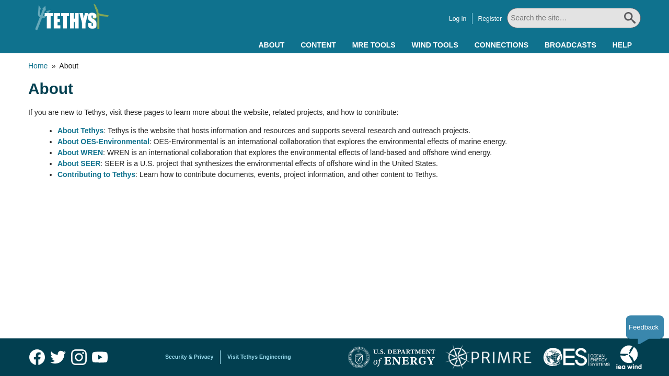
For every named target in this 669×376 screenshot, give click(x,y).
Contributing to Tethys (96, 174)
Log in (457, 18)
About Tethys (80, 130)
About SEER (78, 163)
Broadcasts (570, 45)
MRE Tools (374, 45)
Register (490, 18)
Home (38, 66)
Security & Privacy (189, 357)
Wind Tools (435, 45)
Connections (501, 45)
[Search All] (574, 18)
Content (318, 45)
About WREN (80, 152)
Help (622, 45)
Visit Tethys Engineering (259, 357)
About (271, 45)
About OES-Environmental (103, 141)
